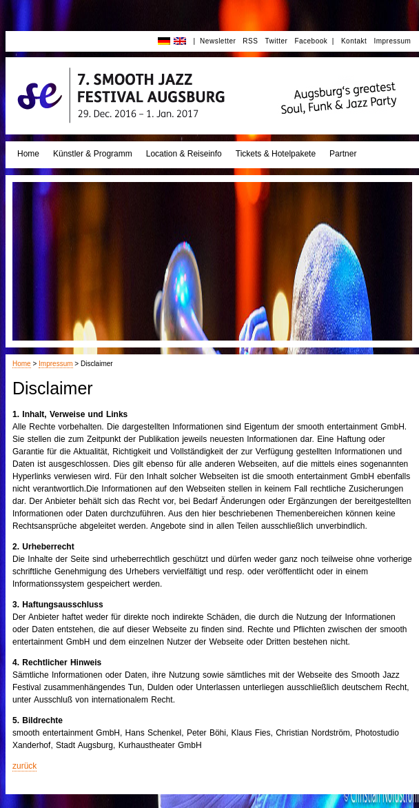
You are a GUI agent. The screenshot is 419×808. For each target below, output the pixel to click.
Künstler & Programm (92, 154)
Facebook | (314, 41)
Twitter (276, 41)
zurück (24, 766)
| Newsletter (214, 41)
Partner (342, 154)
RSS (250, 41)
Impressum (392, 41)
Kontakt (354, 41)
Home (28, 154)
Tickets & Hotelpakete (276, 154)
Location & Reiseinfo (184, 154)
